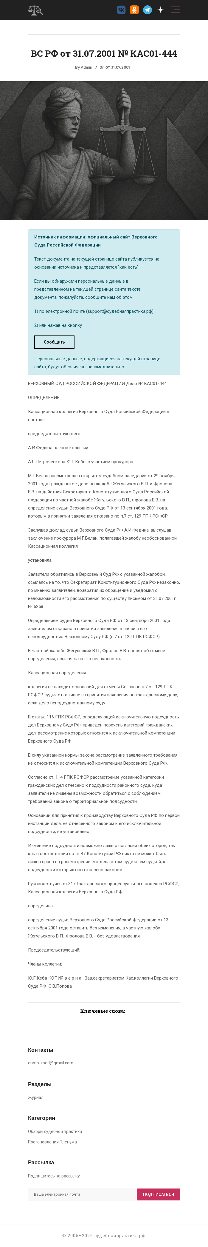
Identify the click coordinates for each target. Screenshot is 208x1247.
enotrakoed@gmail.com (50, 1062)
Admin (86, 67)
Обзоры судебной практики (55, 1131)
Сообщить (54, 342)
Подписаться (158, 1194)
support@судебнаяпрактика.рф (120, 311)
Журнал (36, 1097)
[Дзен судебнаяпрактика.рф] (160, 9)
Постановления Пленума (52, 1142)
